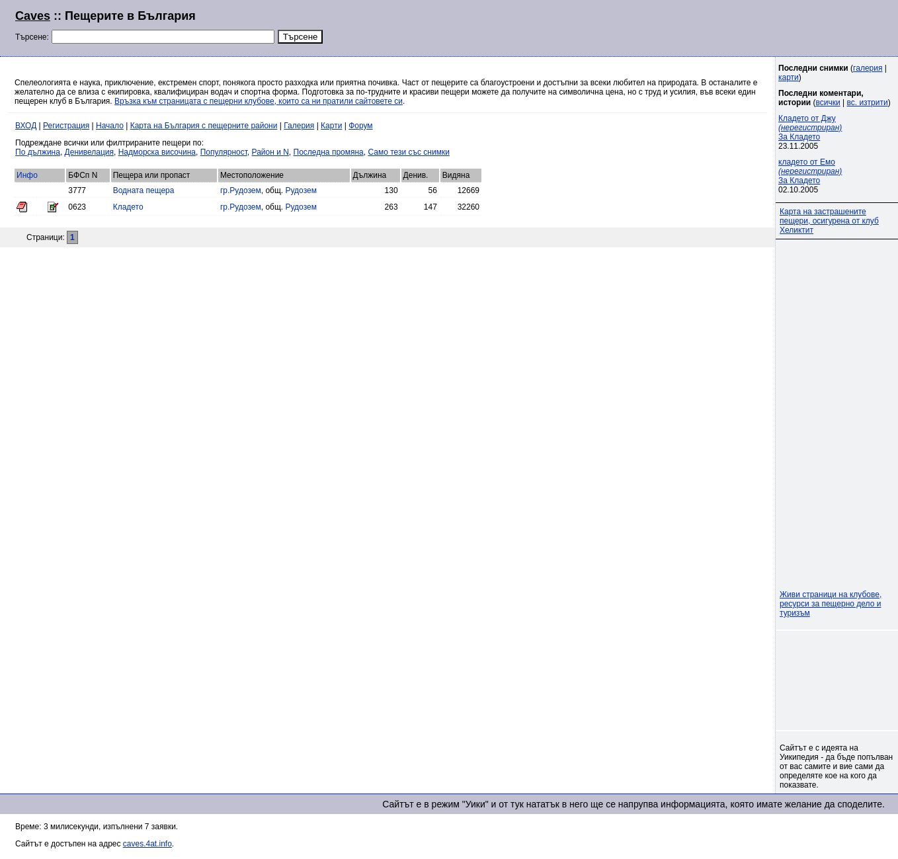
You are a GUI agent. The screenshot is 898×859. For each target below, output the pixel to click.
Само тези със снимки (408, 152)
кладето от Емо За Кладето (810, 171)
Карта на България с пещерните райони (204, 125)
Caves (32, 15)
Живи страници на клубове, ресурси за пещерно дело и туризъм (830, 604)
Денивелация (89, 152)
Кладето (128, 207)
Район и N (270, 152)
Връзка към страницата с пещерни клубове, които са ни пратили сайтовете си (258, 101)
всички (828, 102)
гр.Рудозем (240, 190)
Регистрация (66, 125)
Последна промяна (329, 152)
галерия (867, 68)
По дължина (37, 152)
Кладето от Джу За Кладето (810, 128)
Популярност (223, 152)
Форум (360, 125)
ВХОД (25, 125)
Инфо (27, 175)
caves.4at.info (147, 843)
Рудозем (301, 190)
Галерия (299, 125)
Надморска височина (157, 152)
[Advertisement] (722, 26)
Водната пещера (144, 190)
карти (788, 77)
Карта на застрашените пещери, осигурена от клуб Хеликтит (829, 221)
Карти (331, 125)
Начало (110, 125)
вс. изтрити (866, 102)
